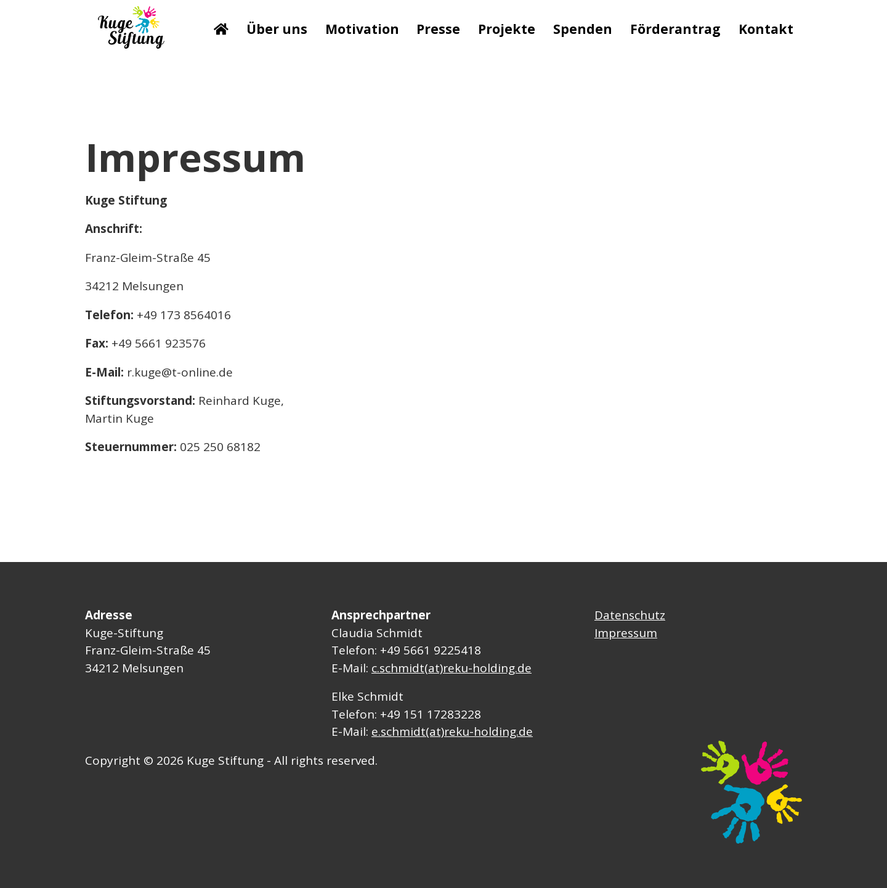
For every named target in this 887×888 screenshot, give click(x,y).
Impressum (625, 633)
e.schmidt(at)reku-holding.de (452, 731)
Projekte (506, 29)
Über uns (276, 29)
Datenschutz (629, 615)
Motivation (362, 29)
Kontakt (766, 29)
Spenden (582, 29)
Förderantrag (675, 29)
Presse (438, 29)
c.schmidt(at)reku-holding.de (451, 668)
